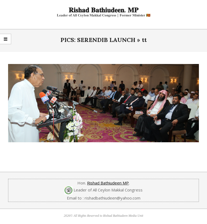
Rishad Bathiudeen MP (108, 183)
